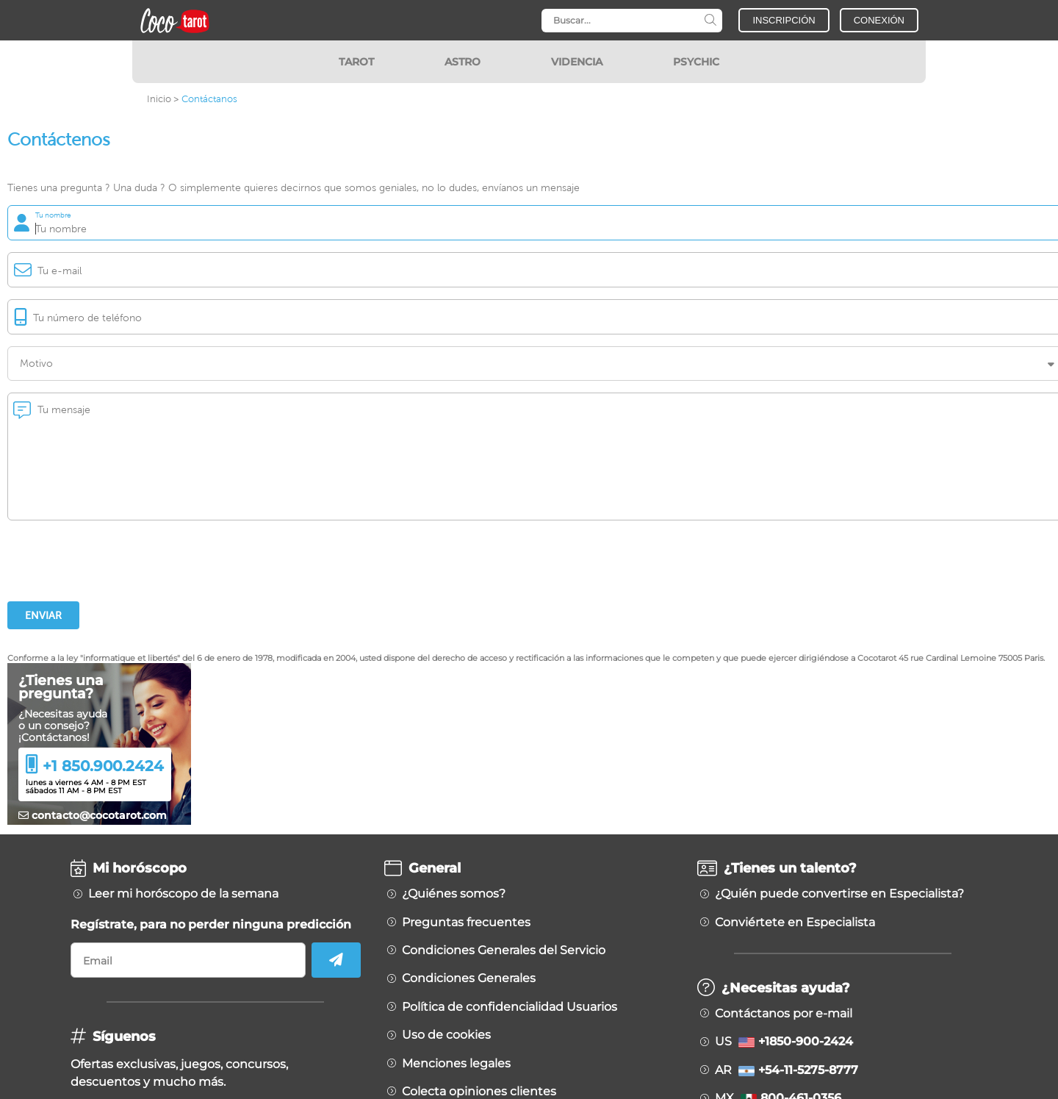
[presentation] (119, 561)
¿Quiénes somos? (453, 894)
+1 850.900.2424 (103, 766)
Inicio (159, 98)
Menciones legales (456, 1063)
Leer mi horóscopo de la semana (183, 894)
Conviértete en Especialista (795, 922)
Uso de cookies (446, 1035)
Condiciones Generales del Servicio (503, 950)
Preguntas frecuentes (466, 922)
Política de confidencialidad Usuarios (509, 1007)
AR (786, 1070)
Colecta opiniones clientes (479, 1091)
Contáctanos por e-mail (783, 1013)
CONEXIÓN (879, 20)
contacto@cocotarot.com (92, 815)
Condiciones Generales (469, 978)
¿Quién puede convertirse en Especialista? (839, 894)
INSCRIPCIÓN (783, 20)
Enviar (43, 615)
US (784, 1041)
